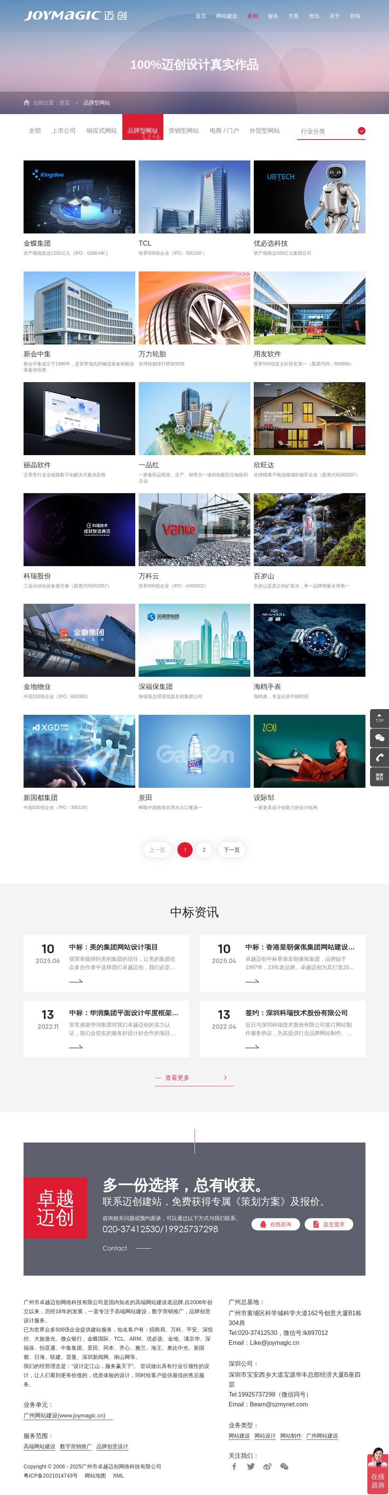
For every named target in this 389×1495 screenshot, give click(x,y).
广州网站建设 (322, 1437)
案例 (252, 16)
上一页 (157, 851)
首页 (201, 16)
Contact (115, 1249)
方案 (293, 16)
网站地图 (95, 1477)
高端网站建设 (39, 1447)
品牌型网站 (97, 103)
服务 (273, 16)
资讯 (314, 16)
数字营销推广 (76, 1447)
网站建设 (226, 16)
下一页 (232, 851)
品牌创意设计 (112, 1447)
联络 (355, 16)
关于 (334, 16)
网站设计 (265, 1437)
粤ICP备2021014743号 (51, 1477)
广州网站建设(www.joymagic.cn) (64, 1416)
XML (118, 1477)
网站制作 (291, 1437)
